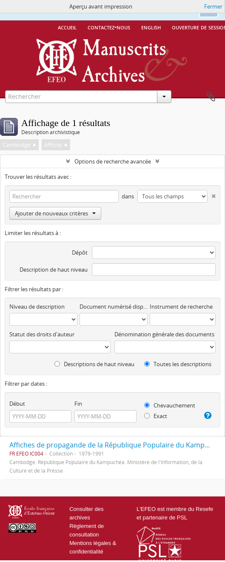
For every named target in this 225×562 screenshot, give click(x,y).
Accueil (67, 27)
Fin (78, 403)
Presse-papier (211, 97)
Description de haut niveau (54, 269)
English (151, 27)
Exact (155, 416)
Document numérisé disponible (114, 306)
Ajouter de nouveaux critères (55, 213)
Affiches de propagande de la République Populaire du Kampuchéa (116, 445)
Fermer (213, 6)
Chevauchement (169, 405)
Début (17, 403)
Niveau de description (37, 306)
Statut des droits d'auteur (41, 334)
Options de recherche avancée (112, 161)
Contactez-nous (109, 27)
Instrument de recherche (181, 306)
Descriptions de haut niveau (94, 364)
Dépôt (80, 252)
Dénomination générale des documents (164, 334)
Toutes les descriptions (177, 364)
